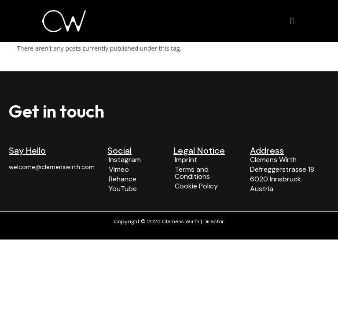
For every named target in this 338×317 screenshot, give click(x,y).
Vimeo (119, 169)
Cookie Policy (196, 186)
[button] (292, 21)
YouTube (123, 188)
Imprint (186, 159)
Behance (122, 179)
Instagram (125, 159)
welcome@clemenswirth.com (52, 167)
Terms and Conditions (192, 173)
